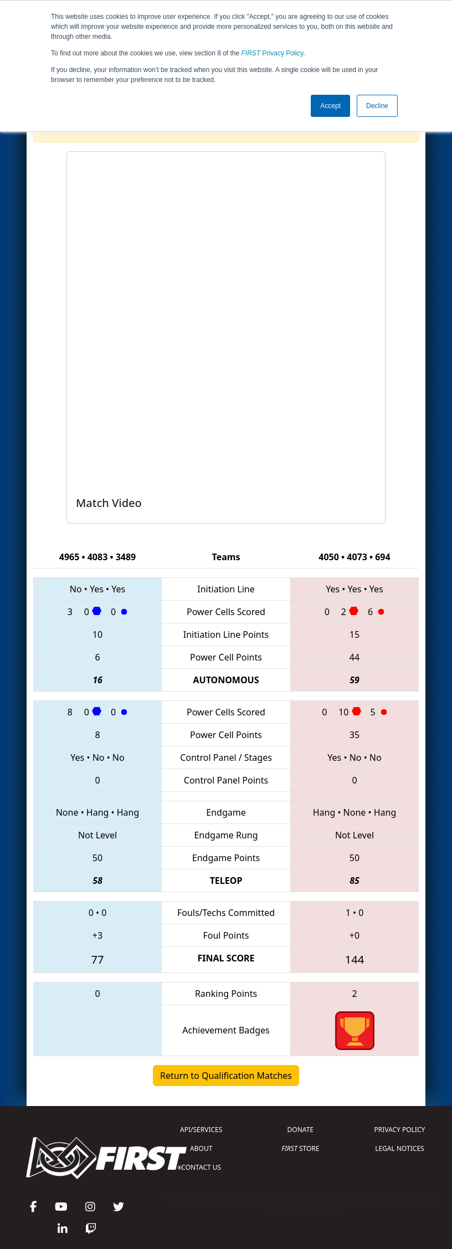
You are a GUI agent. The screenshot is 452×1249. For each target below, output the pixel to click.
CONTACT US (201, 1167)
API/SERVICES (201, 1129)
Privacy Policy (273, 53)
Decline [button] (377, 106)
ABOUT (201, 1148)
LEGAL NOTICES (399, 1148)
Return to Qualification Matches (226, 1075)
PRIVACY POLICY (399, 1129)
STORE (300, 1148)
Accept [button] (330, 106)
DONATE (300, 1129)
